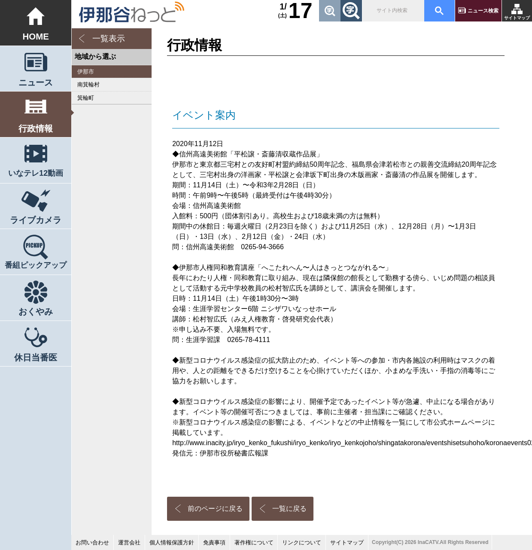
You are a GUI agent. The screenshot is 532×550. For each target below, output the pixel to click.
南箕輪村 (88, 84)
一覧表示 (108, 38)
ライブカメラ (35, 220)
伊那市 (85, 71)
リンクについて (301, 542)
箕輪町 (85, 98)
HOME (35, 36)
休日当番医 (35, 357)
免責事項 (214, 542)
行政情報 (35, 128)
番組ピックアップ (36, 265)
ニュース (35, 82)
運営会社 (129, 542)
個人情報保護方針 (171, 542)
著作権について (254, 542)
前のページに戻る (215, 508)
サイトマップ (517, 17)
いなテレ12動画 (35, 173)
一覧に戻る (289, 508)
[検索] (392, 10)
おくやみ (35, 311)
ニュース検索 (483, 11)
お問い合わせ (92, 542)
